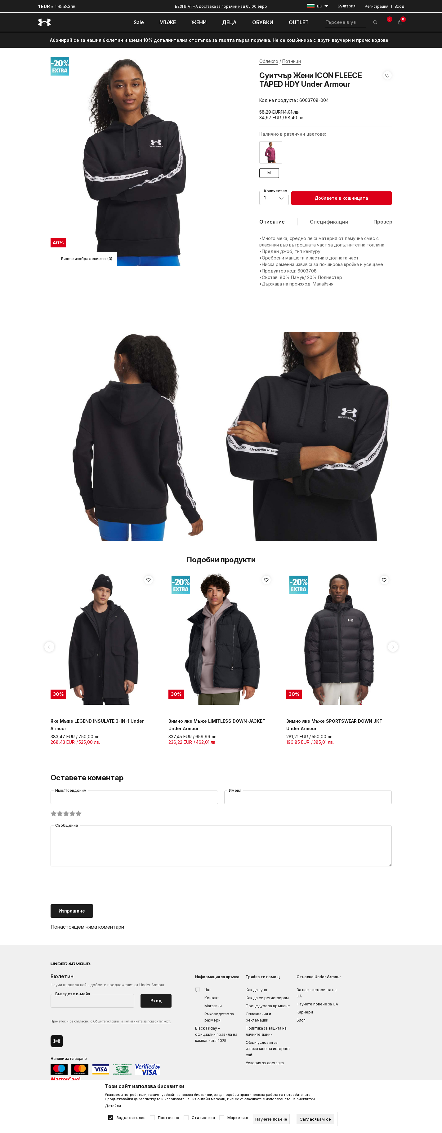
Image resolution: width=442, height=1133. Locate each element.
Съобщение (66, 825)
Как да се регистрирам (267, 998)
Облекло (268, 61)
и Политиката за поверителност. (146, 1021)
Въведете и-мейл (72, 993)
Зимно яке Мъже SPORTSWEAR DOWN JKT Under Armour (334, 724)
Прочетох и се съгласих (111, 1021)
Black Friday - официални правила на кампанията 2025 (216, 1034)
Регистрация (376, 6)
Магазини (213, 1006)
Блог (301, 1020)
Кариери (305, 1012)
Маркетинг (237, 1118)
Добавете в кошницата (341, 198)
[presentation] (98, 886)
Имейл (235, 790)
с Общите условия (105, 1021)
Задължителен (130, 1118)
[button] (387, 88)
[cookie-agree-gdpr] (315, 1119)
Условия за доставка (265, 1063)
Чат (207, 989)
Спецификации (329, 222)
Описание (272, 222)
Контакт (211, 998)
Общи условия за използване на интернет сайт (268, 1048)
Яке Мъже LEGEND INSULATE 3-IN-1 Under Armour (97, 724)
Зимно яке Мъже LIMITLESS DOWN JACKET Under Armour (217, 724)
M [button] (269, 172)
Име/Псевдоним (71, 790)
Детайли (113, 1106)
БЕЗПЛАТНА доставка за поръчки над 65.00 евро (221, 6)
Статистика (203, 1118)
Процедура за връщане (268, 1006)
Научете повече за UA (317, 1004)
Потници (291, 61)
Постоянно (168, 1118)
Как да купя (256, 989)
